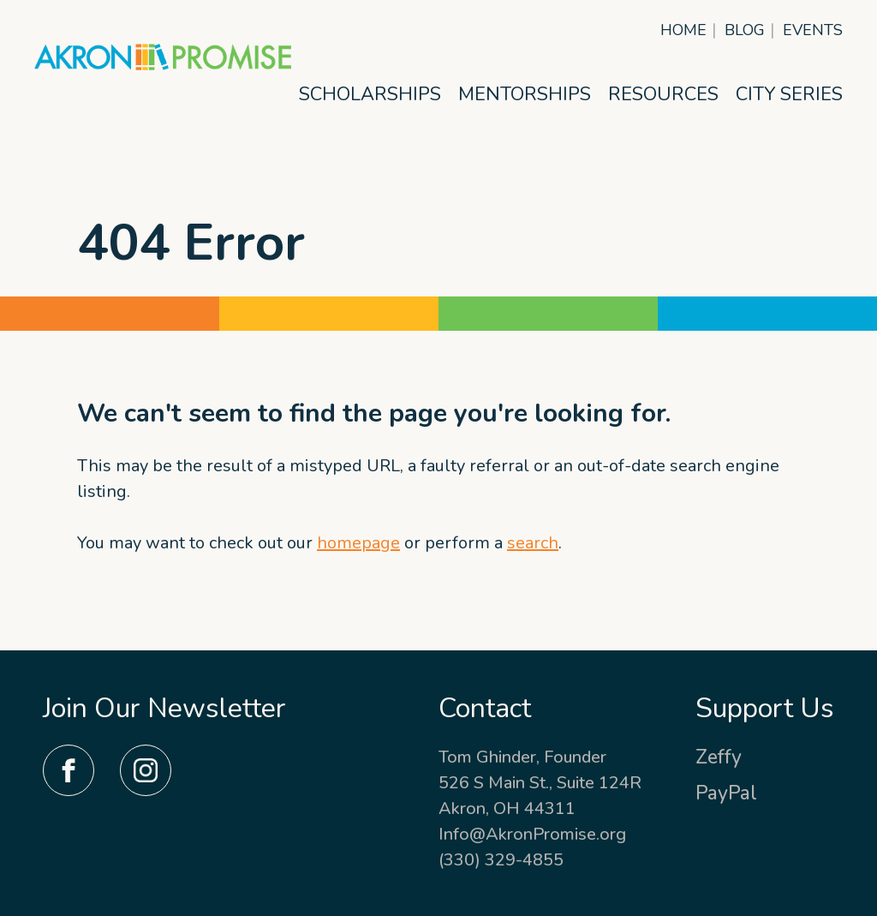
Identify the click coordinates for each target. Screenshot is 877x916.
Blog (745, 30)
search (532, 542)
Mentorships (524, 94)
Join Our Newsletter (164, 708)
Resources (663, 94)
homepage (358, 542)
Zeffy (718, 757)
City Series (789, 94)
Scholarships (370, 94)
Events (813, 30)
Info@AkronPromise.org (532, 834)
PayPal (726, 793)
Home (683, 30)
